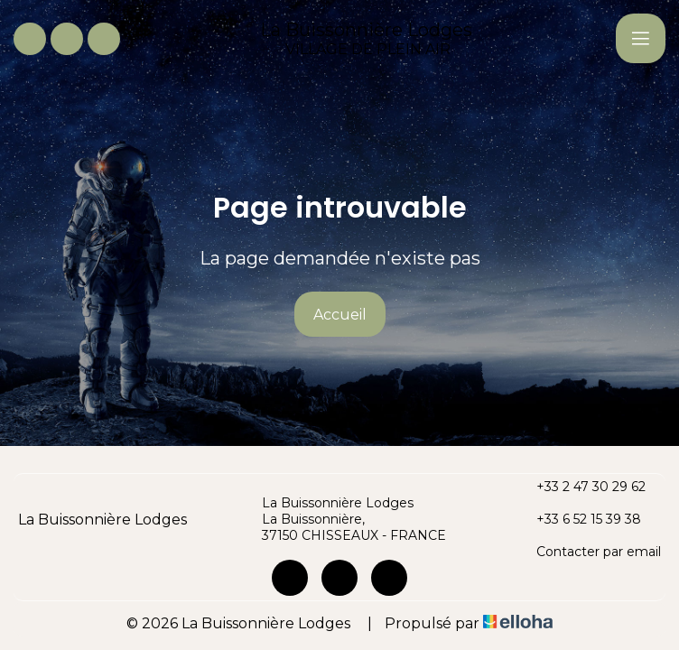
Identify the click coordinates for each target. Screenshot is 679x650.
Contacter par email (588, 551)
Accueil (340, 314)
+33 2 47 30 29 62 (581, 486)
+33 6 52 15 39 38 (578, 519)
